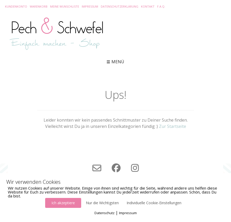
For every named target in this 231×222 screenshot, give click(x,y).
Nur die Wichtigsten (102, 202)
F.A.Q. (161, 6)
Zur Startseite (172, 126)
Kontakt (148, 6)
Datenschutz (104, 212)
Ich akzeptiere (63, 202)
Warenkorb (39, 6)
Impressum (90, 6)
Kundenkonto (16, 6)
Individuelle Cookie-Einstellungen (154, 202)
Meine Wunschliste (64, 6)
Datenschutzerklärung (119, 6)
